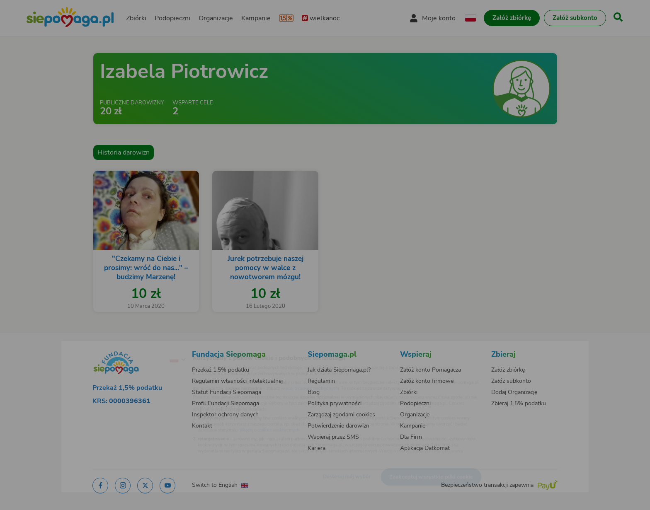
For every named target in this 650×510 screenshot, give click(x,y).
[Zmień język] (143, 346)
